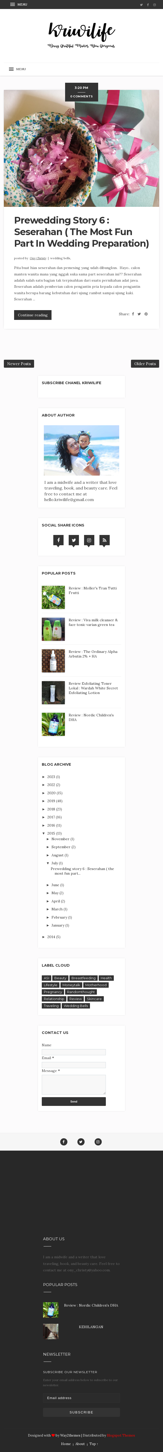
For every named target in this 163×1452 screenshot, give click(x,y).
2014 (51, 937)
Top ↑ (93, 1444)
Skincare (94, 999)
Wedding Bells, (60, 258)
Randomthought (81, 992)
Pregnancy (53, 992)
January (58, 925)
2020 (52, 793)
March (58, 909)
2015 (51, 833)
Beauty (60, 978)
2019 (51, 801)
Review (75, 999)
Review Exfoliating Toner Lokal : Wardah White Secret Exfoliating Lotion (93, 688)
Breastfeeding (84, 978)
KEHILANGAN (91, 1327)
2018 (51, 809)
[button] (19, 4)
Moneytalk (71, 985)
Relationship (54, 999)
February (60, 917)
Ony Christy (38, 258)
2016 (51, 825)
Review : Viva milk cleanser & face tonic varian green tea (93, 622)
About (80, 1444)
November (61, 839)
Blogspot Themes (121, 1435)
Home (66, 1444)
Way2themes (70, 1435)
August (58, 855)
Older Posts (145, 363)
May (55, 893)
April (56, 901)
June (56, 885)
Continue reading (33, 315)
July (55, 863)
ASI (46, 978)
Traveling (51, 1006)
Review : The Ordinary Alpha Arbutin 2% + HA (93, 654)
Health (106, 978)
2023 (51, 776)
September (62, 847)
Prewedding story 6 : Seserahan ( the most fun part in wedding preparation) (81, 232)
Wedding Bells (76, 1006)
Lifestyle (50, 985)
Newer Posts (19, 363)
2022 (51, 784)
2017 (51, 817)
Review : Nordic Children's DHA (91, 1305)
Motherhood (96, 985)
